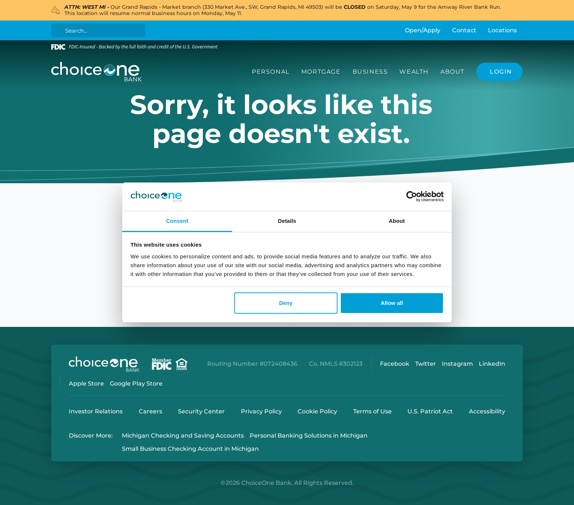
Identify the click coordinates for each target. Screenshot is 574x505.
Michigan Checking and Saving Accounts (183, 435)
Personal (271, 71)
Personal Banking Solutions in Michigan (309, 435)
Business (370, 71)
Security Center (201, 411)
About (452, 71)
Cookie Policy (317, 411)
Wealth (414, 71)
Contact (464, 30)
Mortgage (321, 71)
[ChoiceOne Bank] (96, 72)
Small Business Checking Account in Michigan (190, 449)
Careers (150, 411)
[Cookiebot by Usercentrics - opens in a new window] (412, 196)
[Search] (99, 30)
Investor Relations (96, 411)
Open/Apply (422, 30)
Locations (502, 30)
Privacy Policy (261, 411)
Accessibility (487, 411)
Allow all (392, 303)
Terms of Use (372, 411)
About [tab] (397, 221)
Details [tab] (287, 221)
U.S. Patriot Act (430, 411)
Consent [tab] (177, 221)
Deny (285, 303)
